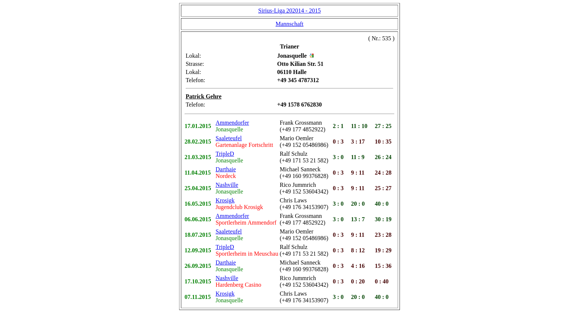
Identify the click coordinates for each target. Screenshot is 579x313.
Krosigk (225, 200)
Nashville (227, 185)
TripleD (225, 154)
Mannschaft (289, 24)
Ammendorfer (232, 123)
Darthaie (226, 169)
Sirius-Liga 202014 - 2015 (289, 10)
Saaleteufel (229, 138)
